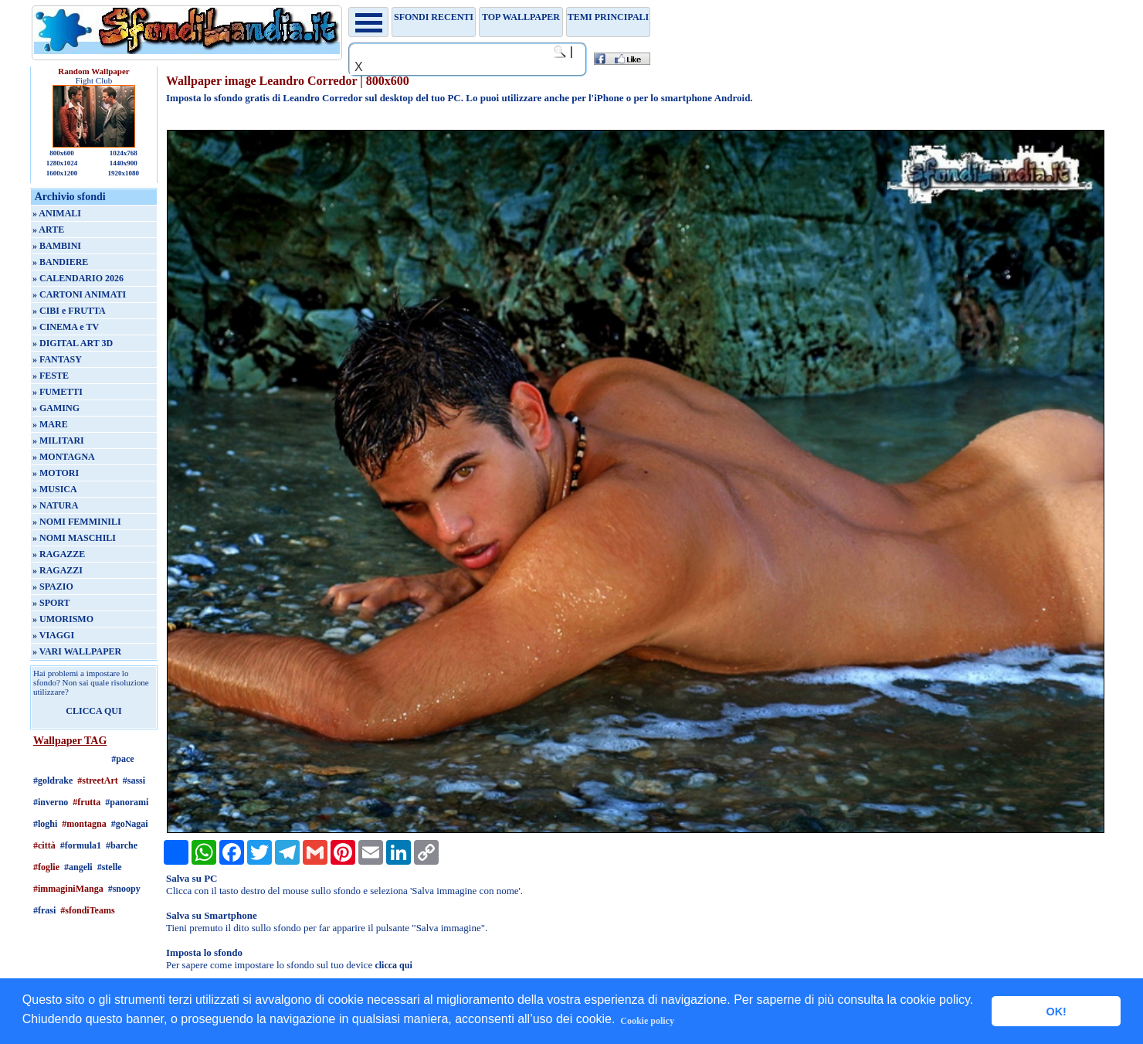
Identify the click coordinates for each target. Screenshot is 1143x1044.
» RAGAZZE (58, 554)
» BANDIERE (60, 262)
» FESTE (50, 375)
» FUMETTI (57, 391)
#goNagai (129, 823)
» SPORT (51, 602)
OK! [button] (1056, 1011)
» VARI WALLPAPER (76, 651)
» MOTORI (55, 473)
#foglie (46, 867)
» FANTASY (57, 359)
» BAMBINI (56, 245)
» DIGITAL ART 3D (72, 343)
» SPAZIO (52, 586)
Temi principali (608, 17)
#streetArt (97, 780)
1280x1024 (62, 163)
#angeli (78, 867)
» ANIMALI (56, 213)
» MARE (50, 424)
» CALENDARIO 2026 (78, 278)
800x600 (61, 153)
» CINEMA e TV (65, 326)
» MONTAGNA (63, 456)
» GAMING (56, 408)
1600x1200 (62, 173)
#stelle (109, 867)
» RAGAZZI (57, 570)
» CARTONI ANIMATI (79, 294)
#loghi (45, 823)
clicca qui (393, 965)
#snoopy (124, 888)
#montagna (84, 823)
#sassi (134, 780)
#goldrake (53, 780)
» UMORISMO (62, 619)
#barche (121, 845)
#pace (122, 758)
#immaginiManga (68, 888)
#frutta (86, 802)
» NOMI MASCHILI (74, 537)
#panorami (126, 802)
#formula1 (80, 845)
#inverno (50, 802)
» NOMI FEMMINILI (76, 521)
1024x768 (123, 153)
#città (44, 845)
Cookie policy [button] (647, 1020)
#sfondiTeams (87, 910)
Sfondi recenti (433, 17)
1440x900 (123, 163)
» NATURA (55, 505)
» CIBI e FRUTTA (69, 310)
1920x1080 (124, 173)
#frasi (44, 910)
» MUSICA (54, 489)
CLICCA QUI (93, 711)
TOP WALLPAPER (521, 17)
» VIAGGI (53, 635)
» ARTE (48, 229)
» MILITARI (58, 440)
